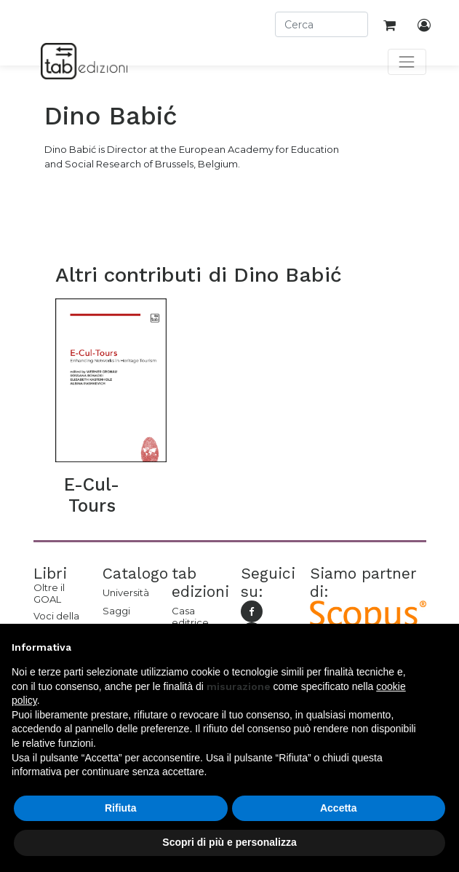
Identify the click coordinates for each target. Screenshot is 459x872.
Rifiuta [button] (121, 808)
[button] (440, 647)
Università (126, 592)
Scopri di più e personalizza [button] (229, 842)
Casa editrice (190, 616)
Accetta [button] (338, 808)
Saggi (116, 611)
